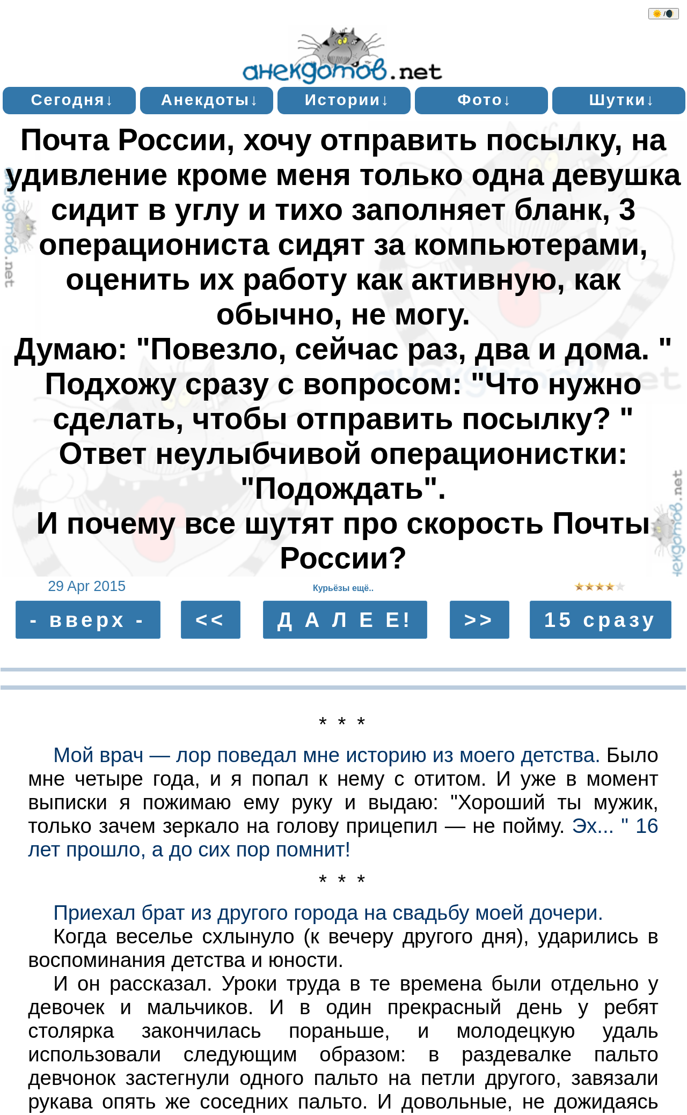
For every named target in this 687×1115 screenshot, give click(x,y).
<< (210, 619)
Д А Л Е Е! (345, 619)
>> (479, 619)
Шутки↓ (622, 99)
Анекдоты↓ (210, 99)
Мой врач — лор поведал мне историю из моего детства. (327, 754)
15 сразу (600, 619)
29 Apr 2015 (87, 586)
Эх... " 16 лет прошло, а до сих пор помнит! (343, 837)
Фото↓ (484, 99)
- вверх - (88, 619)
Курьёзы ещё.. (343, 588)
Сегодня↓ (72, 99)
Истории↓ (347, 99)
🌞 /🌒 (664, 14)
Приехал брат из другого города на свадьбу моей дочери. (328, 912)
